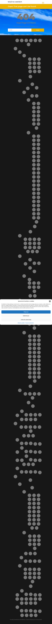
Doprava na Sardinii (25, 264)
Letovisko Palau (39, 263)
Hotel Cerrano (32, 398)
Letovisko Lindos (34, 516)
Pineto (39, 63)
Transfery (40, 595)
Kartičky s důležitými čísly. (21, 443)
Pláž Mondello (38, 181)
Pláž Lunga (39, 356)
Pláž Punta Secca (34, 193)
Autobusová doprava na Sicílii (32, 96)
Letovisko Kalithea (38, 507)
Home (28, 44)
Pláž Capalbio (34, 344)
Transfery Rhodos (35, 553)
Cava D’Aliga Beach (34, 136)
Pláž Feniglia (30, 348)
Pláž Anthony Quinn (34, 544)
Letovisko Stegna (32, 528)
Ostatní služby (26, 456)
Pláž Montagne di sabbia (34, 185)
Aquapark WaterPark (30, 569)
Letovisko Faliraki (29, 499)
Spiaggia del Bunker (39, 373)
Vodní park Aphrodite (26, 610)
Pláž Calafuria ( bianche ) (39, 340)
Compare (31, 40)
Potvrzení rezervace (17, 468)
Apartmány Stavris (39, 561)
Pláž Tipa (34, 205)
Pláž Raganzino (38, 193)
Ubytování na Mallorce (35, 427)
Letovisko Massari (29, 520)
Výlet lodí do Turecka (39, 577)
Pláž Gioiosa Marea (34, 160)
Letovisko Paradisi (34, 520)
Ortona (17, 460)
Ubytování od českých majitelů (22, 599)
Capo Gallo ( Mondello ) (34, 103)
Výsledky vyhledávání (40, 611)
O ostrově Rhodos (20, 484)
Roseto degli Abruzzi (30, 67)
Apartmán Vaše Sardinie (30, 394)
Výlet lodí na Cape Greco (35, 415)
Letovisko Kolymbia (34, 511)
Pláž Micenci (34, 181)
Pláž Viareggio (39, 369)
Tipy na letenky (35, 595)
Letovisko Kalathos (29, 507)
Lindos (35, 419)
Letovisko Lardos (29, 516)
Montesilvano (30, 63)
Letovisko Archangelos (38, 495)
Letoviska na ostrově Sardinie (30, 259)
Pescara (34, 63)
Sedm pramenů (25, 577)
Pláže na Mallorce (30, 427)
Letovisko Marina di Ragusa (34, 120)
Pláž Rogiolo (30, 364)
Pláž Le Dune (39, 352)
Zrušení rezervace (36, 615)
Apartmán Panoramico (29, 283)
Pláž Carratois (38, 148)
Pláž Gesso (30, 352)
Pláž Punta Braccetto (38, 189)
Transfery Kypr (26, 415)
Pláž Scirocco (34, 201)
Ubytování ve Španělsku (26, 594)
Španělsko (22, 591)
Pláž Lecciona (30, 356)
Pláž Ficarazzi (34, 156)
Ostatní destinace (22, 460)
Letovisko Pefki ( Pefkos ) (38, 520)
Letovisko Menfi (38, 120)
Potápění (34, 573)
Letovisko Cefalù (34, 111)
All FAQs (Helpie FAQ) (17, 40)
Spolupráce (31, 451)
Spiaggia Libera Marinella (39, 377)
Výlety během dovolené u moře (35, 603)
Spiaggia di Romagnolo (34, 218)
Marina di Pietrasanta (34, 328)
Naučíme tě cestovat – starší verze (40, 444)
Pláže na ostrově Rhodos (24, 532)
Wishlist (22, 615)
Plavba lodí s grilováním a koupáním (35, 460)
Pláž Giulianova (34, 243)
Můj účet (24, 436)
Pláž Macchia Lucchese (30, 360)
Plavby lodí (26, 553)
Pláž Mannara (34, 173)
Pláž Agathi (34, 536)
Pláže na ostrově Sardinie (30, 268)
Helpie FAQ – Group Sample (40, 40)
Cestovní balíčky (26, 40)
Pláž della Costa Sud (38, 152)
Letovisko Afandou (29, 495)
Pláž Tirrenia (34, 369)
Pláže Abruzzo (20, 236)
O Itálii (30, 231)
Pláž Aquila (40, 460)
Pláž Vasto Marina (32, 251)
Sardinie (20, 256)
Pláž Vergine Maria (38, 205)
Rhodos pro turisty (15, 476)
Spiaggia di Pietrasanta (34, 377)
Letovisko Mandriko (38, 516)
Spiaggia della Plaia (34, 214)
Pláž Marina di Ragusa (34, 177)
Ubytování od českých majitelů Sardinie (24, 276)
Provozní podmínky (29, 322)
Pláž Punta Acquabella (30, 247)
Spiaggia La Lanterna (36, 222)
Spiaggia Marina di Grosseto (35, 381)
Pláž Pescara (25, 247)
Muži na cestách (15, 2)
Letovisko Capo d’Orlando (34, 107)
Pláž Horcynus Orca (34, 165)
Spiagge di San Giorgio (34, 373)
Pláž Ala (39, 336)
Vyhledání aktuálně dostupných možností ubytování (22, 603)
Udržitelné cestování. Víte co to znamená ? (35, 599)
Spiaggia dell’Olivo (30, 377)
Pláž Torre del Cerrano (39, 247)
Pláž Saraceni (34, 247)
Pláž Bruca (34, 144)
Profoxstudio (39, 619)
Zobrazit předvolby (26, 319)
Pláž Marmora (38, 177)
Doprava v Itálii (30, 76)
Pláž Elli (35, 548)
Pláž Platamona (34, 271)
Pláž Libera (34, 169)
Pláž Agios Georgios (39, 536)
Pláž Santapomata (30, 369)
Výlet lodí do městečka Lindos (34, 577)
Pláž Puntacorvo (34, 360)
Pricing (40, 472)
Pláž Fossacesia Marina (30, 243)
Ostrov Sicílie (24, 92)
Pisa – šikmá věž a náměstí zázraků (33, 406)
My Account (28, 436)
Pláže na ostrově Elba (36, 88)
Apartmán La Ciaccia (38, 283)
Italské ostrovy (20, 80)
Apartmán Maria (30, 561)
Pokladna (33, 464)
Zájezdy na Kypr (40, 415)
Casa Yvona (39, 394)
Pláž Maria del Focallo (38, 173)
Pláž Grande (38, 160)
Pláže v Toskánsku (24, 332)
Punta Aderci (37, 251)
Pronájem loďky (39, 573)
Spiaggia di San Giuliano (38, 218)
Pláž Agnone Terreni (38, 140)
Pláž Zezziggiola (30, 373)
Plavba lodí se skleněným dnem (21, 610)
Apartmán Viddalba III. (38, 287)
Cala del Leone (30, 336)
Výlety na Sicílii (35, 226)
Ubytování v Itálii (20, 390)
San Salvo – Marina (34, 67)
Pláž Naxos (38, 185)
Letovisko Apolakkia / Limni (34, 495)
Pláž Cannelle (30, 344)
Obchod (35, 452)
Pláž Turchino (28, 251)
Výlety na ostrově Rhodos (20, 566)
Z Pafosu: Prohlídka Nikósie (31, 610)
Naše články (17, 440)
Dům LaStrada (34, 291)
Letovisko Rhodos (34, 524)
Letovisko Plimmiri (29, 524)
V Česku (26, 443)
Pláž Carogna (39, 344)
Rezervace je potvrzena (21, 472)
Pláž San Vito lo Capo (38, 197)
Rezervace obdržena (26, 472)
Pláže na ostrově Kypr (28, 464)
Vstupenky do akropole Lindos (30, 577)
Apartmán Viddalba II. (34, 287)
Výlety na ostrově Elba (35, 611)
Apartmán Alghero (34, 283)
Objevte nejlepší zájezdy (31, 459)
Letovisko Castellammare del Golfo (38, 107)
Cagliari (34, 263)
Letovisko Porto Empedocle (34, 124)
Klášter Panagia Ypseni (34, 569)
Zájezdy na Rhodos (31, 586)
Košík (17, 415)
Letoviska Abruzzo (24, 55)
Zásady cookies (21, 322)
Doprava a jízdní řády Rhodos (32, 487)
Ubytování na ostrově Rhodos (21, 557)
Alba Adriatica (30, 59)
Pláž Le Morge (39, 243)
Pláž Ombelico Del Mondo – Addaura (24, 464)
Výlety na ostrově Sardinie (30, 296)
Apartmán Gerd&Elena (25, 561)
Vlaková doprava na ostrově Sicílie (40, 599)
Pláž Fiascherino (34, 348)
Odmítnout (26, 316)
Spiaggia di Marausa (38, 214)
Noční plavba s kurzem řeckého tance (30, 573)
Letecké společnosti (22, 419)
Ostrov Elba (32, 84)
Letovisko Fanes (34, 499)
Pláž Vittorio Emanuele (34, 209)
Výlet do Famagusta (31, 603)
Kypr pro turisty (22, 411)
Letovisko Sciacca (38, 124)
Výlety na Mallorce (39, 427)
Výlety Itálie (28, 402)
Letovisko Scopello (36, 128)
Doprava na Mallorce (21, 427)
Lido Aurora (38, 136)
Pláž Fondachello (38, 156)
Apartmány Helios (35, 561)
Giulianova (34, 59)
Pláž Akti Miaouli (34, 540)
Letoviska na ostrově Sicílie (28, 100)
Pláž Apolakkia (39, 544)
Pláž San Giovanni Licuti (34, 197)
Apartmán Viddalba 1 (29, 287)
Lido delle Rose (25, 239)
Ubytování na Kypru (31, 415)
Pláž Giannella (34, 352)
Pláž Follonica (39, 348)
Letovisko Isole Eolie (34, 116)
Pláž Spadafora (38, 201)
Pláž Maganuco (38, 169)
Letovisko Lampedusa (38, 116)
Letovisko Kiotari (29, 511)
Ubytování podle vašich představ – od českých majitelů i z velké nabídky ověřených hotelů (26, 599)
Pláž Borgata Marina (34, 239)
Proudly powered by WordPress (18, 619)
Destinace (35, 40)
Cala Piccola (34, 336)
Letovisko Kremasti (38, 511)
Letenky (26, 419)
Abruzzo (20, 52)
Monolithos (25, 573)
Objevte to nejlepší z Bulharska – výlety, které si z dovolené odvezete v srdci (40, 452)
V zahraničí (31, 443)
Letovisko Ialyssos (34, 503)
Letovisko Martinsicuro (39, 59)
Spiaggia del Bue (38, 209)
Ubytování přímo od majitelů (31, 599)
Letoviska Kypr (31, 419)
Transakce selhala (35, 472)
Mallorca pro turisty (15, 423)
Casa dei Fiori (34, 394)
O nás (22, 448)
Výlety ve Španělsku (31, 594)
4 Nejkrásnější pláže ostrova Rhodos (25, 569)
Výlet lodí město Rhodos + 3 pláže (32, 581)
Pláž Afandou (30, 536)
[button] (50, 301)
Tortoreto (35, 71)
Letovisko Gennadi (38, 499)
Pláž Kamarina (38, 165)
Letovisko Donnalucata (38, 111)
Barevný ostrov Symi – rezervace (22, 40)
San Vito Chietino (39, 67)
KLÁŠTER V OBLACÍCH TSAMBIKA (39, 569)
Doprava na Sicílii (36, 96)
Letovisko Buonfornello (38, 103)
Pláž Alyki (39, 540)
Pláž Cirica (34, 152)
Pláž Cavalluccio (39, 239)
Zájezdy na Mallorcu (31, 431)
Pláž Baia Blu (30, 340)
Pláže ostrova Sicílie (28, 132)
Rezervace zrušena (31, 472)
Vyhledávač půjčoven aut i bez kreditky (26, 603)
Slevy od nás (17, 595)
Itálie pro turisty (15, 48)
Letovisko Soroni (38, 524)
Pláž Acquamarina (34, 140)
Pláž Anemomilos (30, 544)
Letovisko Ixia (38, 503)
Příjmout (26, 312)
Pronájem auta (30, 553)
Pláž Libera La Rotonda (34, 356)
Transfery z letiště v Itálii (30, 386)
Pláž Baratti (34, 340)
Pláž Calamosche (34, 148)
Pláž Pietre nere (34, 189)
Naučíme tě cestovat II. (17, 452)
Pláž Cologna (25, 243)
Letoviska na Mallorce (26, 427)
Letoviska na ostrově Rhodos (24, 492)
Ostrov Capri (28, 88)
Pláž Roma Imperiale (34, 364)
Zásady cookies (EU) (31, 615)
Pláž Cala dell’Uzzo (38, 144)
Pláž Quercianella (39, 360)
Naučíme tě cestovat (35, 444)
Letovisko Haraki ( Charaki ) (29, 503)
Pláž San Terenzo (39, 364)
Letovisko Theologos (36, 528)
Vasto (39, 71)
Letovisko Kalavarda (34, 507)
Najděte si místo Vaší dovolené (33, 436)
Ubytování (17, 599)
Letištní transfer (30, 480)
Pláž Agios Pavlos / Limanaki (30, 540)
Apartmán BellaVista (25, 394)
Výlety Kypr (17, 607)
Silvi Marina (30, 71)
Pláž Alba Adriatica (30, 239)
